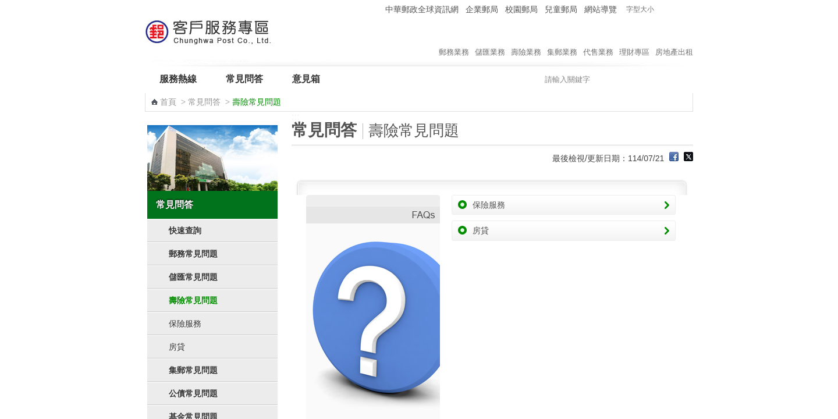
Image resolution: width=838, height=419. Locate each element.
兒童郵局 (561, 9)
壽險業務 (526, 40)
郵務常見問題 (193, 253)
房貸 (177, 346)
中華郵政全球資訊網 (422, 9)
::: (374, 9)
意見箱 (306, 79)
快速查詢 (185, 230)
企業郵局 (482, 9)
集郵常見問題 (193, 370)
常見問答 (244, 79)
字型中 (674, 9)
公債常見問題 (193, 393)
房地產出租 (674, 40)
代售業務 (598, 40)
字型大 (685, 9)
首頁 (168, 101)
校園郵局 (521, 9)
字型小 (663, 9)
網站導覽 (600, 9)
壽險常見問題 (193, 300)
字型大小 (640, 9)
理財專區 (634, 40)
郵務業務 (454, 40)
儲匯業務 (490, 40)
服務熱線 (178, 79)
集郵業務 (562, 40)
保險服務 (185, 323)
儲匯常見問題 (193, 277)
